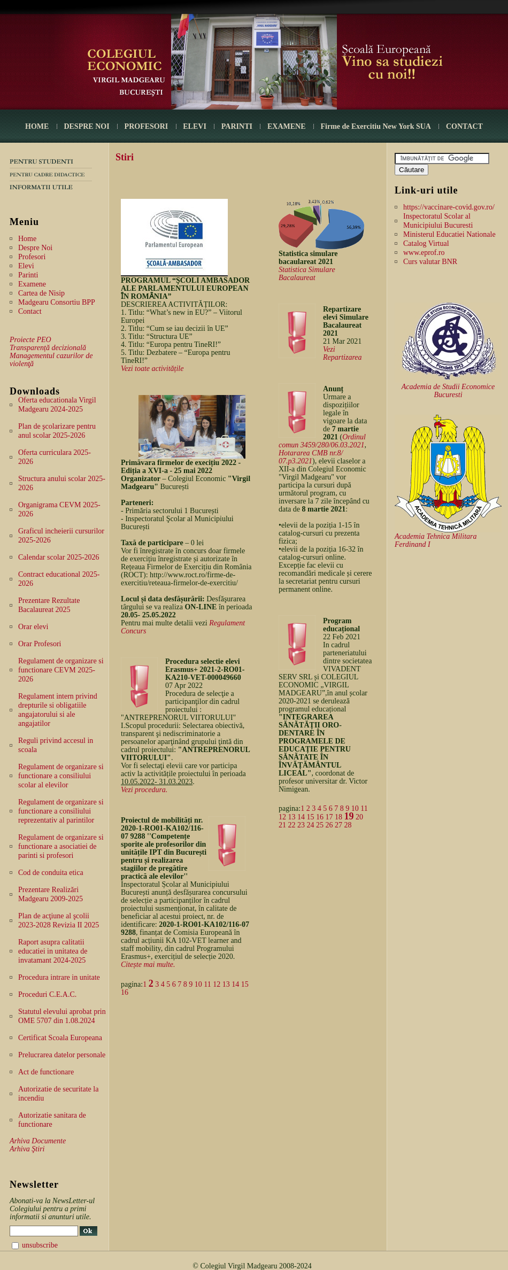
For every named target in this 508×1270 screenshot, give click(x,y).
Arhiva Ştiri (27, 1149)
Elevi (26, 266)
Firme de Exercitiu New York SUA (376, 126)
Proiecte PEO (30, 340)
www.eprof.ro (424, 253)
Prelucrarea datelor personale (61, 1055)
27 (338, 825)
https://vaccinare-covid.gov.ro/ (449, 207)
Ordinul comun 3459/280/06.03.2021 (322, 441)
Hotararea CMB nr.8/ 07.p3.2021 (311, 457)
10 (198, 984)
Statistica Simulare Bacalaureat (307, 274)
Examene (32, 284)
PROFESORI (146, 126)
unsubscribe (40, 1245)
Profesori (31, 257)
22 (292, 825)
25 (320, 825)
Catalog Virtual (426, 243)
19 (349, 816)
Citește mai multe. (148, 965)
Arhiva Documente (38, 1141)
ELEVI (194, 126)
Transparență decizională (48, 348)
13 (226, 984)
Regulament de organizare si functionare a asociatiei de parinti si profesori (61, 846)
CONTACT (464, 126)
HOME (37, 126)
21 (282, 825)
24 (310, 825)
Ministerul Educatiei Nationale (449, 234)
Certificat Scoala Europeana (60, 1038)
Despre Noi (35, 248)
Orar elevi (33, 627)
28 (348, 825)
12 (216, 984)
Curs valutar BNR (430, 262)
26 (329, 825)
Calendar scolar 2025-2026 (58, 557)
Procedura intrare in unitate (59, 977)
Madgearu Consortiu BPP (56, 302)
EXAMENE (286, 126)
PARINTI (236, 126)
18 (338, 817)
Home (27, 239)
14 (235, 984)
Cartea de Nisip (41, 293)
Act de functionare (46, 1072)
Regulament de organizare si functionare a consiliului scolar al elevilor (61, 776)
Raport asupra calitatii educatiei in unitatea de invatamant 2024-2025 (52, 951)
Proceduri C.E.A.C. (47, 994)
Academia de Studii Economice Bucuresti (448, 391)
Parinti (28, 275)
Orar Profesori (39, 644)
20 (359, 817)
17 (329, 817)
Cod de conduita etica (50, 873)
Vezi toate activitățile (152, 369)
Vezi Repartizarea (342, 353)
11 (207, 984)
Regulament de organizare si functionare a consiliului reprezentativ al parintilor (61, 811)
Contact (30, 311)
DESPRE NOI (86, 126)
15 (245, 984)
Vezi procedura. (144, 790)
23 (301, 825)
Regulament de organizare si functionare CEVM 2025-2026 (61, 670)
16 (124, 992)
